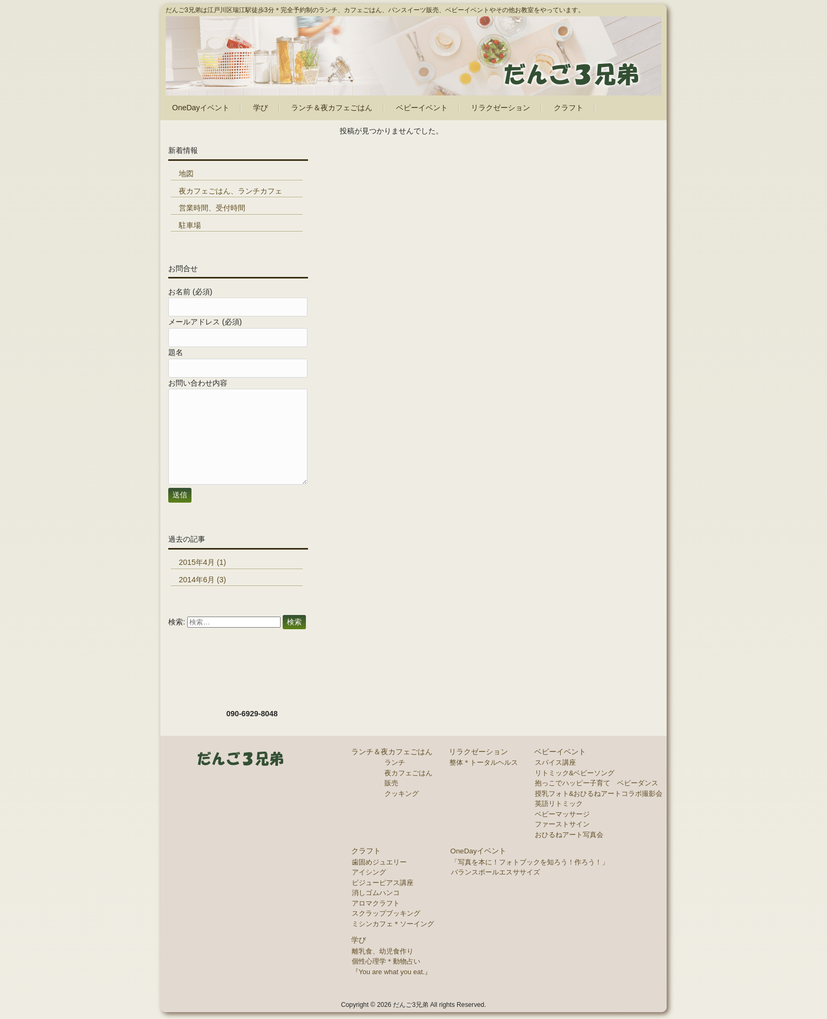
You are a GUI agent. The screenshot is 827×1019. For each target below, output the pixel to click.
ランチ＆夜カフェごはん (391, 752)
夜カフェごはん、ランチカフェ (230, 191)
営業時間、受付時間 (212, 208)
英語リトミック (559, 803)
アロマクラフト (376, 903)
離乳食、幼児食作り (383, 951)
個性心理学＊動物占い (386, 961)
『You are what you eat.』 (391, 972)
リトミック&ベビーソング (575, 773)
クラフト (366, 851)
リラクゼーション (478, 752)
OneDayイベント (478, 851)
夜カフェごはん (408, 773)
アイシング (369, 872)
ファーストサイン (562, 824)
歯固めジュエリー (379, 862)
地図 (186, 173)
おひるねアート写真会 (569, 835)
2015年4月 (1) (202, 562)
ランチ (394, 762)
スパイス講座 (555, 762)
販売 (391, 783)
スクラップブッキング (386, 913)
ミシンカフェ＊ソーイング (393, 924)
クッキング (401, 793)
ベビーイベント (560, 752)
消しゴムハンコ (376, 893)
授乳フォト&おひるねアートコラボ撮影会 (599, 793)
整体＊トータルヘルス (483, 762)
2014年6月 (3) (202, 579)
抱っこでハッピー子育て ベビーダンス (596, 783)
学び (358, 940)
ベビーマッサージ (562, 814)
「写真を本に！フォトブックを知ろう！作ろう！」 (530, 862)
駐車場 (190, 225)
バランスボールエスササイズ (495, 872)
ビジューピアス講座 (383, 883)
